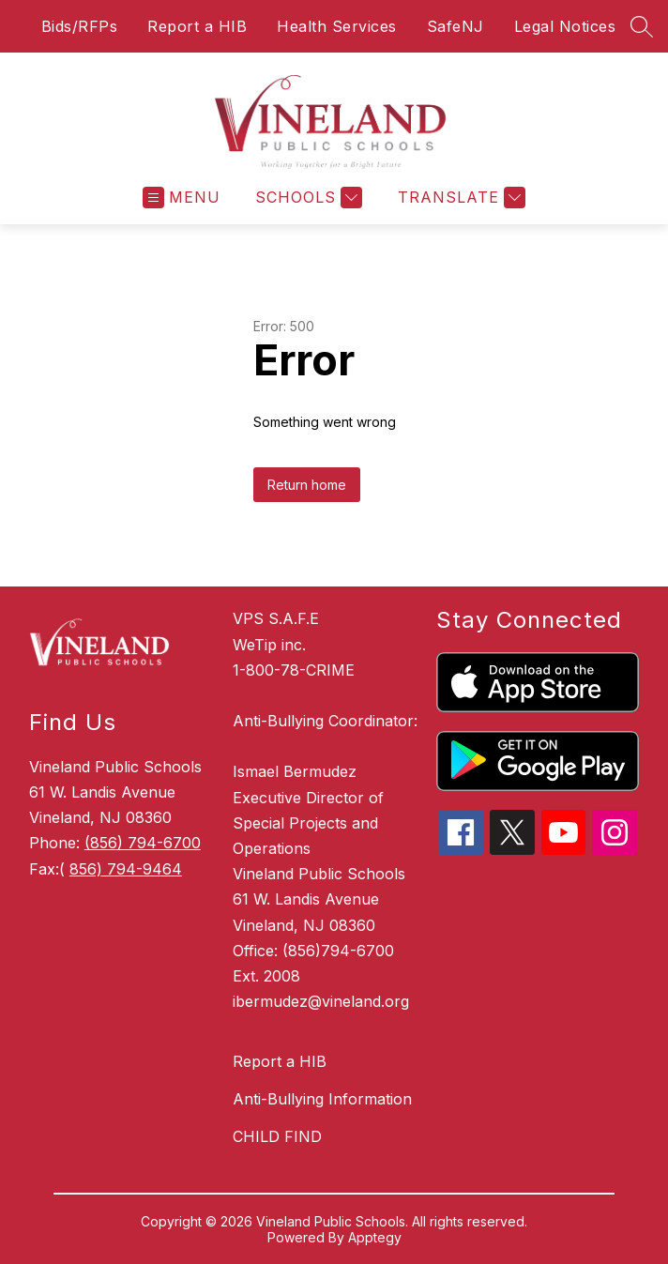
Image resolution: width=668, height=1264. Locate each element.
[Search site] (641, 26)
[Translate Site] (459, 197)
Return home (306, 485)
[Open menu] (181, 197)
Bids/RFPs (79, 26)
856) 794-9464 (125, 869)
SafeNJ (455, 26)
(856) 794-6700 (142, 842)
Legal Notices (565, 26)
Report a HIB (197, 26)
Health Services (337, 26)
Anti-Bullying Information (322, 1098)
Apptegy (375, 1237)
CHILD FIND (277, 1136)
